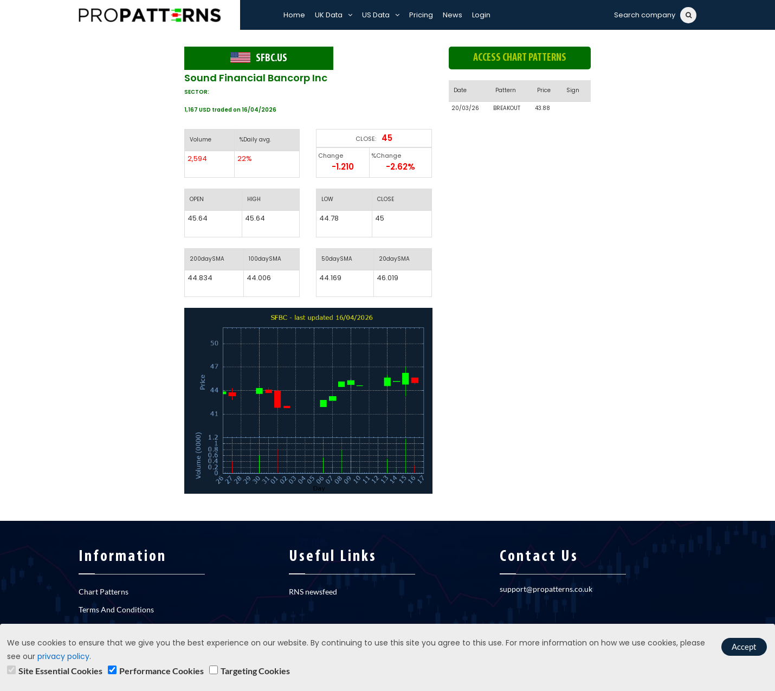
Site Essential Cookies (60, 671)
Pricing (421, 15)
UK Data (333, 15)
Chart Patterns (103, 591)
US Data (380, 15)
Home (294, 15)
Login (481, 15)
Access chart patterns (519, 58)
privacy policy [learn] (63, 656)
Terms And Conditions (116, 609)
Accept (744, 646)
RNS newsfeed (313, 591)
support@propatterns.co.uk (546, 588)
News (452, 15)
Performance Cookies (161, 671)
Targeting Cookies (255, 671)
